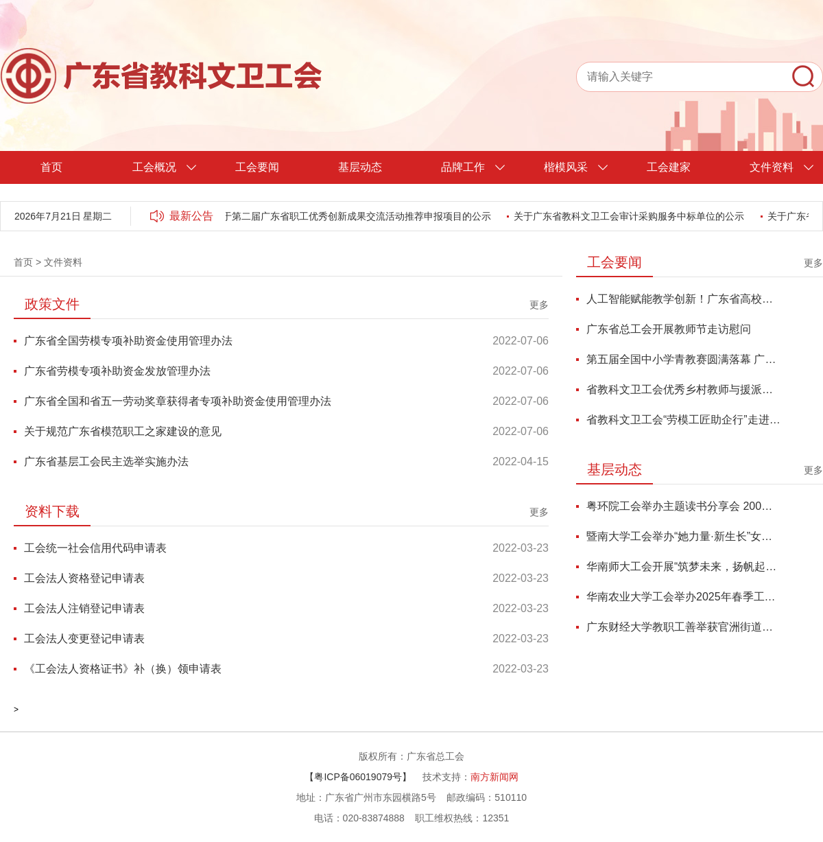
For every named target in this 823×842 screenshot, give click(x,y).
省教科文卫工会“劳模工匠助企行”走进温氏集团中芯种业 (683, 419)
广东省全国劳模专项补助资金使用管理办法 (128, 341)
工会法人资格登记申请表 (84, 578)
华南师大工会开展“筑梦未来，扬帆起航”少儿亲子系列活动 (683, 566)
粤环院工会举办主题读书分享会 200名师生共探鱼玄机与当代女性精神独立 (683, 506)
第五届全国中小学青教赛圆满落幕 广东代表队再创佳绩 (683, 359)
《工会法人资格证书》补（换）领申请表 (123, 669)
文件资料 (772, 167)
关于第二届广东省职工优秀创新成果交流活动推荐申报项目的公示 (354, 216)
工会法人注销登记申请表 (84, 608)
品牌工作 (463, 167)
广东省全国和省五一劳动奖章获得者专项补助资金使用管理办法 (177, 401)
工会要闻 (257, 167)
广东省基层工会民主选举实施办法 (106, 461)
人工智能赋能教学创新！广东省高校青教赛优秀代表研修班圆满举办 (683, 299)
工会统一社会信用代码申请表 (95, 548)
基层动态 (360, 167)
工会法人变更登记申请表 (84, 638)
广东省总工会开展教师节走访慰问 (668, 329)
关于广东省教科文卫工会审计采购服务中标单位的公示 (631, 216)
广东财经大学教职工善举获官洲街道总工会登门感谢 (683, 627)
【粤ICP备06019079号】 (358, 776)
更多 (539, 304)
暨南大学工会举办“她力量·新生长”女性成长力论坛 (683, 536)
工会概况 (154, 167)
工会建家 (669, 167)
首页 (51, 167)
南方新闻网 (494, 776)
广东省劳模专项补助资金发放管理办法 (117, 371)
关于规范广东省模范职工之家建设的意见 (123, 431)
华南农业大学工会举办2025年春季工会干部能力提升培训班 (683, 597)
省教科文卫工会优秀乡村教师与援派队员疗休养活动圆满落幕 (683, 389)
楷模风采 (566, 167)
